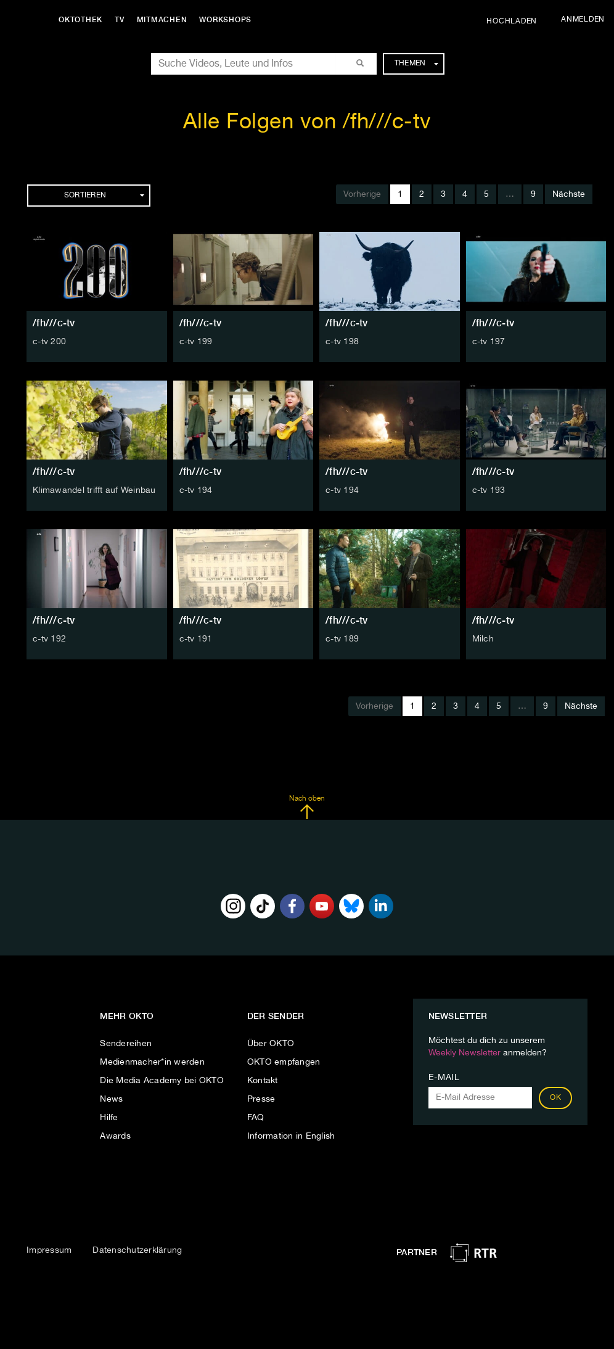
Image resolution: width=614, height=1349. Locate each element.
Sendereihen (126, 1043)
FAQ (255, 1117)
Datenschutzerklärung (137, 1250)
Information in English (291, 1136)
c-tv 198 (342, 341)
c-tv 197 (489, 341)
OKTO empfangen (284, 1062)
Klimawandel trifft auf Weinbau (94, 490)
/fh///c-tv (54, 323)
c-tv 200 (49, 341)
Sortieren (104, 195)
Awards (115, 1136)
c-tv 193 (489, 490)
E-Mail (444, 1077)
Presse (261, 1099)
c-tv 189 (342, 639)
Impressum (49, 1250)
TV (120, 19)
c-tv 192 (49, 639)
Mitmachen (162, 19)
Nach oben (306, 807)
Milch (483, 639)
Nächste (568, 194)
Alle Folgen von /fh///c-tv (307, 122)
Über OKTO (270, 1043)
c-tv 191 (196, 639)
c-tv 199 (196, 341)
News (111, 1099)
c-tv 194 (196, 490)
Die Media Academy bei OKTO (162, 1080)
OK (555, 1098)
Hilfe (109, 1117)
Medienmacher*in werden (152, 1062)
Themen (416, 63)
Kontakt (262, 1080)
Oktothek (80, 19)
